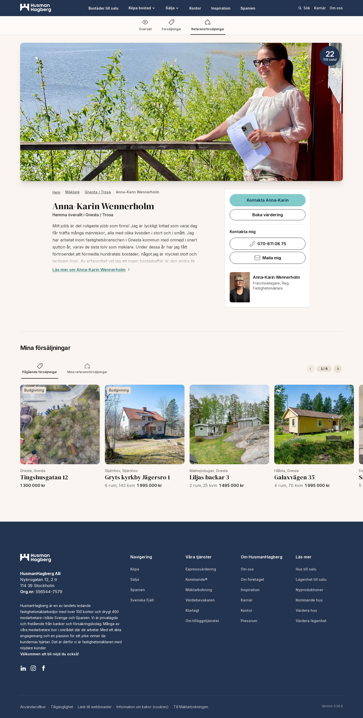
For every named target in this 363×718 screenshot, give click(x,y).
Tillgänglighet (62, 707)
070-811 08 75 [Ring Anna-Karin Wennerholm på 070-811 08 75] (267, 244)
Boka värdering (267, 214)
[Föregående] (311, 369)
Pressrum (249, 621)
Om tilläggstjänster (202, 621)
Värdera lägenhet (311, 621)
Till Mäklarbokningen (190, 707)
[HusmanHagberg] (35, 8)
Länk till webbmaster (95, 707)
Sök (304, 8)
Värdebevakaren (200, 600)
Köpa (134, 569)
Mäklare (72, 192)
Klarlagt (192, 610)
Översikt (145, 25)
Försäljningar (171, 25)
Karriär (320, 8)
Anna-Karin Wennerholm (276, 277)
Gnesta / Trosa (98, 192)
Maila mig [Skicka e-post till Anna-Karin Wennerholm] (267, 258)
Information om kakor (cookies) (142, 707)
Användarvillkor (33, 707)
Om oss (336, 8)
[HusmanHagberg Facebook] (43, 668)
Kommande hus (309, 600)
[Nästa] (338, 369)
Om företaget (252, 579)
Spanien (247, 8)
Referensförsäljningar (207, 25)
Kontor (195, 8)
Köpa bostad (142, 8)
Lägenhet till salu (311, 579)
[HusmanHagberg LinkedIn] (23, 668)
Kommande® (196, 579)
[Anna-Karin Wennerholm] (240, 287)
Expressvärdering (201, 569)
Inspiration (220, 8)
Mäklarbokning (199, 590)
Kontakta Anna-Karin (267, 200)
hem (56, 192)
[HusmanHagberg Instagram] (33, 668)
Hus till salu (306, 569)
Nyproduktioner (309, 590)
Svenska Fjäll (142, 600)
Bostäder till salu (103, 8)
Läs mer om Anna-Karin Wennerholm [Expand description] (91, 269)
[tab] (39, 369)
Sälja (172, 8)
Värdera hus (306, 610)
